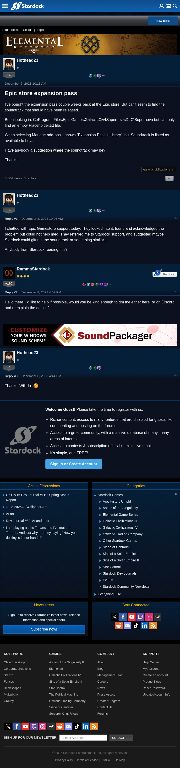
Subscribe (121, 738)
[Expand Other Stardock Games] (100, 541)
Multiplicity (11, 694)
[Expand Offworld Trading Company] (100, 534)
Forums (102, 713)
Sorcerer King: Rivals (63, 713)
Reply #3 (11, 376)
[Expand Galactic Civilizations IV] (100, 528)
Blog (100, 668)
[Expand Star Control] (100, 567)
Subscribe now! (44, 629)
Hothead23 (27, 60)
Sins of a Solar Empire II (65, 681)
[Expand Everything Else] (95, 594)
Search (27, 30)
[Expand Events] (100, 580)
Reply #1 (11, 218)
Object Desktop (14, 662)
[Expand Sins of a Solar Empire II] (100, 561)
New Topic (162, 20)
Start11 (9, 675)
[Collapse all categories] (176, 494)
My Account (150, 668)
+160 (8, 283)
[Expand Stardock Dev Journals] (100, 574)
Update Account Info (156, 694)
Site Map (119, 760)
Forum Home (10, 30)
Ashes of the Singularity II (66, 662)
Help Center (151, 662)
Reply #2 (11, 292)
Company (106, 654)
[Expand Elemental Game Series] (100, 515)
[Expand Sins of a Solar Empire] (100, 554)
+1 (9, 75)
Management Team (110, 675)
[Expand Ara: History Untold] (100, 502)
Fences (9, 681)
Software (13, 654)
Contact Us (104, 707)
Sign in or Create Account (73, 464)
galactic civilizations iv (158, 169)
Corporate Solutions (17, 668)
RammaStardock (33, 269)
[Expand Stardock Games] (95, 495)
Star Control (57, 688)
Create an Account (155, 675)
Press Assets (106, 694)
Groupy (9, 701)
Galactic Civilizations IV (65, 675)
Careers (102, 681)
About (101, 662)
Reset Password (154, 688)
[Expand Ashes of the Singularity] (100, 508)
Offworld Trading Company (67, 701)
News (101, 688)
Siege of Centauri (61, 707)
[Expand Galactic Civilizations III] (100, 521)
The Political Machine (63, 694)
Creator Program (108, 701)
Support (151, 654)
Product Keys (152, 681)
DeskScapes (12, 688)
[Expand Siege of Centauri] (100, 548)
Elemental (56, 668)
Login (40, 30)
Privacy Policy (64, 760)
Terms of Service (87, 760)
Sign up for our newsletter (30, 737)
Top (175, 218)
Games (55, 654)
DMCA (106, 760)
